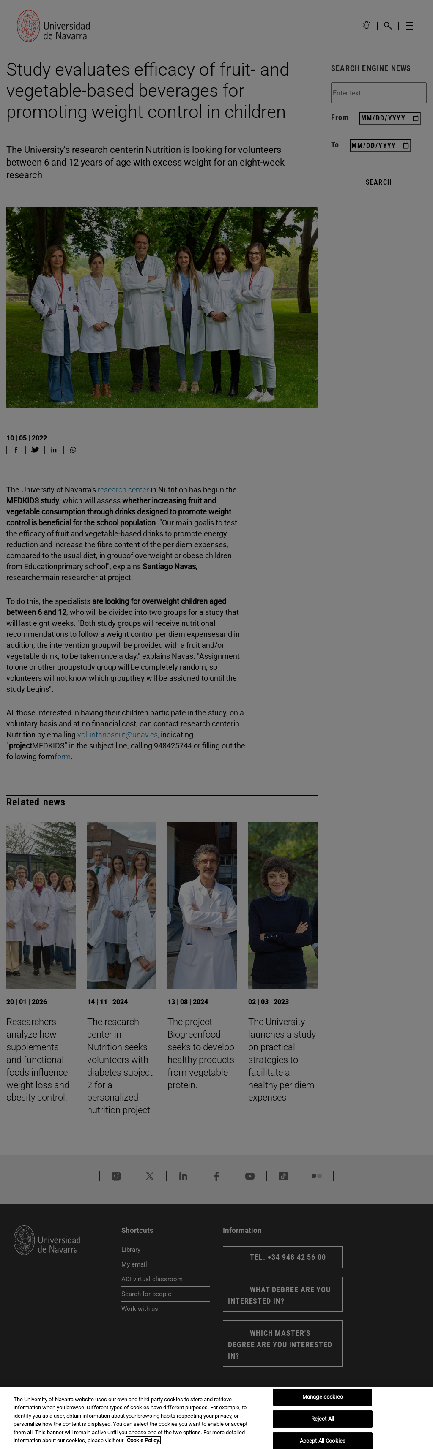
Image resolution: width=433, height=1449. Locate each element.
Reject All (322, 1419)
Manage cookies (322, 1397)
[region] (216, 1418)
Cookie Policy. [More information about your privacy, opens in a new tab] (143, 1440)
